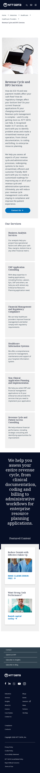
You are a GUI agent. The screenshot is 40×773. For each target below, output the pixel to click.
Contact (9, 650)
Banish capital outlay (14, 617)
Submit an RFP (11, 655)
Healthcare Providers (9, 19)
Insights (7, 701)
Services (7, 698)
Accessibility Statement (12, 754)
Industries (13, 15)
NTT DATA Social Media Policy (14, 759)
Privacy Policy (9, 747)
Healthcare (24, 15)
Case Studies (9, 713)
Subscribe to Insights (13, 660)
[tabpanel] (20, 128)
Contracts (8, 729)
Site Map (25, 713)
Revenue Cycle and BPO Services (13, 22)
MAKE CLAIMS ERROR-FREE (18, 577)
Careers (7, 709)
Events (24, 698)
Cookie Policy (9, 751)
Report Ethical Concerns (12, 763)
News (24, 705)
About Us (8, 705)
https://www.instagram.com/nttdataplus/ (24, 685)
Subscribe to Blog (12, 665)
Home (4, 15)
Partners (25, 709)
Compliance (8, 725)
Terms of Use (9, 766)
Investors (25, 701)
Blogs (24, 694)
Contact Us (31, 5)
